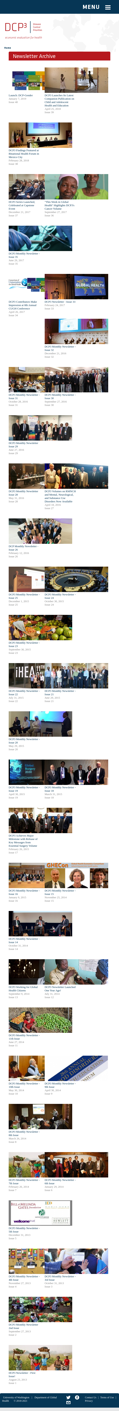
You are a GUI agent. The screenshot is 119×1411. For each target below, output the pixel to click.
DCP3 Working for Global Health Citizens (23, 988)
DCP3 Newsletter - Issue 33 (60, 301)
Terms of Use (107, 1397)
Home (7, 48)
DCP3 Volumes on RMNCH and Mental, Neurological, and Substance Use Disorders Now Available (60, 496)
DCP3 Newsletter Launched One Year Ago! (60, 988)
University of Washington (16, 1397)
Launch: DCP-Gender (21, 95)
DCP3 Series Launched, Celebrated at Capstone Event (22, 205)
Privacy (89, 1400)
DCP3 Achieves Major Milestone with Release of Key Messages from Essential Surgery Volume (23, 840)
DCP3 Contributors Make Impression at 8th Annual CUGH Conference (23, 305)
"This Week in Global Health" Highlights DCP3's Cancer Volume (60, 205)
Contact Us (90, 1397)
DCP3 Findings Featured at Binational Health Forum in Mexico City (24, 154)
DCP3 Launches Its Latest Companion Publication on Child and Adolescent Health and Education (59, 100)
